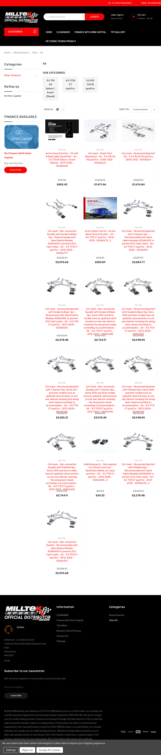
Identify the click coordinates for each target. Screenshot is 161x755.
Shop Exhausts (12, 75)
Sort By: (124, 109)
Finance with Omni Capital (90, 32)
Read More (15, 170)
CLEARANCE (63, 32)
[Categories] (21, 32)
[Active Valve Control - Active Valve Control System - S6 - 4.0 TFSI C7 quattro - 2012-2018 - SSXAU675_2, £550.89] (100, 208)
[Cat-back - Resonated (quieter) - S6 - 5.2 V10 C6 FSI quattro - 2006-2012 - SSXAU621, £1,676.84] (138, 130)
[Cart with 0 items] (143, 16)
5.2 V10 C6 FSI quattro (90, 84)
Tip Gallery (118, 32)
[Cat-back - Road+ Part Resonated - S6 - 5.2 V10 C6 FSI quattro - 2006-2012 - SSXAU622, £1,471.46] (100, 130)
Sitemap (61, 641)
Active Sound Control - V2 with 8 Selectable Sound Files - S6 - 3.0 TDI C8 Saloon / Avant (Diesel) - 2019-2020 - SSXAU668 (62, 155)
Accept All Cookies (49, 750)
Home (49, 32)
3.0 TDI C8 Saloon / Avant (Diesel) (50, 88)
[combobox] (64, 16)
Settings (11, 750)
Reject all (27, 750)
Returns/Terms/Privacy (62, 41)
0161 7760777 (26, 632)
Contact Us (62, 636)
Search (94, 17)
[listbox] (144, 109)
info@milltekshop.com (22, 660)
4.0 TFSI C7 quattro (70, 84)
